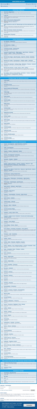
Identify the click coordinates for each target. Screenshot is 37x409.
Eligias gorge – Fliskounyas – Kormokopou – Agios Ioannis (16, 178)
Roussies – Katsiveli (8, 268)
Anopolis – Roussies (8, 282)
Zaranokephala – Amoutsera (10, 286)
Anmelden (2, 385)
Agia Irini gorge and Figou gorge (11, 88)
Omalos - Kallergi (7, 311)
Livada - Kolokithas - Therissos (10, 264)
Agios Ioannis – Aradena (9, 197)
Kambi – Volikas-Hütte (8, 256)
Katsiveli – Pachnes (8, 271)
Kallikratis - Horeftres (8, 334)
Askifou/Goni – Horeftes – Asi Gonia (11, 322)
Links (5, 380)
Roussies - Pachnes (8, 275)
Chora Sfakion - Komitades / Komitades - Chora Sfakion (16, 228)
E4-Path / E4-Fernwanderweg (18, 39)
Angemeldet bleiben (26, 390)
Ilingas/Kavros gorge (8, 112)
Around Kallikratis (8, 330)
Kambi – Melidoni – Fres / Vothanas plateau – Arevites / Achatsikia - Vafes (20, 245)
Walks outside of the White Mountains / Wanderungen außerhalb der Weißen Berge (18, 360)
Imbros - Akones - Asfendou (10, 326)
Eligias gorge (7, 103)
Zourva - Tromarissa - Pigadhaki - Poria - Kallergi (14, 304)
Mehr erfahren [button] (10, 406)
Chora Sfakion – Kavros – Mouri (11, 225)
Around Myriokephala (8, 356)
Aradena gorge (7, 108)
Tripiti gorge (6, 91)
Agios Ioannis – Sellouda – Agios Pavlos (12, 186)
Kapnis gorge (7, 123)
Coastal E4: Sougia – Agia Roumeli (11, 48)
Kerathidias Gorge (8, 84)
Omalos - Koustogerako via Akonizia (12, 154)
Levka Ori (6, 15)
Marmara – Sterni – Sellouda (10, 205)
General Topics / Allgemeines (18, 10)
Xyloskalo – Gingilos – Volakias (10, 159)
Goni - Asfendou (7, 348)
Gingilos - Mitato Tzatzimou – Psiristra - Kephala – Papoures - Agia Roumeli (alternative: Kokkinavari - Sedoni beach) (18, 164)
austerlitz (2, 400)
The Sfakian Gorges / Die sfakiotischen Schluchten (18, 78)
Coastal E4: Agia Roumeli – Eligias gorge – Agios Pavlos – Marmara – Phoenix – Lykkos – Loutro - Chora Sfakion (19, 53)
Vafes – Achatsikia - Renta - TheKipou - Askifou (14, 249)
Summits (6, 279)
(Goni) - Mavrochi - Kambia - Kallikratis (12, 344)
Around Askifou (7, 353)
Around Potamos (7, 297)
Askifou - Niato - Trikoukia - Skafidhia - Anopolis (14, 242)
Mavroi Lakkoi (7, 293)
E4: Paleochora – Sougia (9, 45)
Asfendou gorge (7, 126)
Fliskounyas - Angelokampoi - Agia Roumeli (13, 181)
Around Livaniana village (9, 208)
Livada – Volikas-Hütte (9, 260)
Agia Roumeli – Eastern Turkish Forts (12, 173)
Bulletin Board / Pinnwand (9, 34)
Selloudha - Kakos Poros (9, 190)
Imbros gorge (7, 119)
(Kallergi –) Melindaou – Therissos (11, 300)
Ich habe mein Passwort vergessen (6, 390)
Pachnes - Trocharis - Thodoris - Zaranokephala (14, 289)
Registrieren (8, 385)
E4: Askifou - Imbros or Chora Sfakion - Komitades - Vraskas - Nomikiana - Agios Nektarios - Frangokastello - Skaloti (20, 73)
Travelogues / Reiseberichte (10, 372)
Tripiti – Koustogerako (9, 147)
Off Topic (6, 376)
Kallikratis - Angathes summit (10, 341)
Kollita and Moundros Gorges (10, 362)
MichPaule (10, 21)
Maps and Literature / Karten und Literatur (13, 29)
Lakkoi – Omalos (7, 307)
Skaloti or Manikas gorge (9, 134)
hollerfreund (15, 21)
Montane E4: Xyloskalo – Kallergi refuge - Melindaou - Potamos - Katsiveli (20, 64)
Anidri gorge (6, 80)
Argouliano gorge (8, 137)
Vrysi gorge (6, 318)
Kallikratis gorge (7, 130)
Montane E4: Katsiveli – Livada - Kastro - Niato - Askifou (16, 67)
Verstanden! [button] (29, 405)
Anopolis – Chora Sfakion (9, 221)
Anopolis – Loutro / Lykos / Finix (11, 212)
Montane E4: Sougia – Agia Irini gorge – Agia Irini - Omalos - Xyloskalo (19, 56)
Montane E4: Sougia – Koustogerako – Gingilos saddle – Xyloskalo (18, 60)
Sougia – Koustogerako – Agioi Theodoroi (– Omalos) (15, 143)
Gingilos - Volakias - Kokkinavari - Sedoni (13, 151)
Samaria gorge (7, 99)
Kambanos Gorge (8, 367)
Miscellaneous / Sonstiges (18, 370)
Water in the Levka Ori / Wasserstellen (12, 20)
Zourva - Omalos (7, 315)
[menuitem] (8, 4)
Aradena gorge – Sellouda (9, 201)
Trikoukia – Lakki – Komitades (10, 233)
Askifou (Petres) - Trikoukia (10, 337)
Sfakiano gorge (7, 116)
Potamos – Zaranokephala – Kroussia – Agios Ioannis (15, 194)
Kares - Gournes (7, 252)
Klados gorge (7, 96)
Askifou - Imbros (7, 238)
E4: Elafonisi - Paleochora (9, 41)
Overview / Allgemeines (9, 11)
